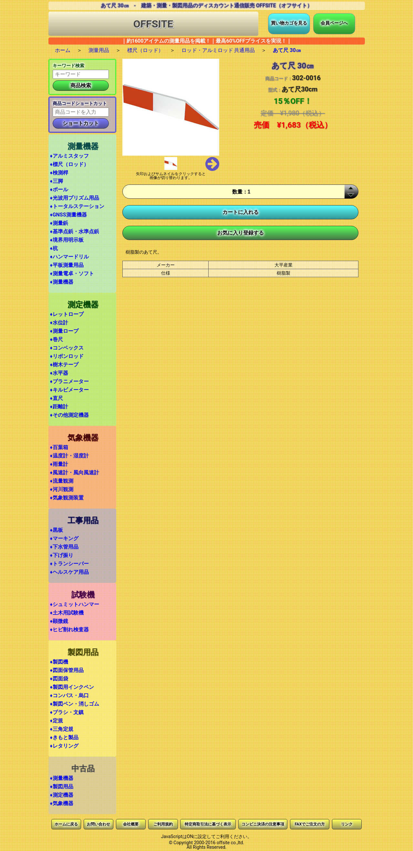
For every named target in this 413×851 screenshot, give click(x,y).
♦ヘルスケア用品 (69, 572)
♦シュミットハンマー (74, 604)
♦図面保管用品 (67, 670)
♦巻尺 (56, 339)
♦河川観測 (61, 489)
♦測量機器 (61, 282)
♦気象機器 (61, 803)
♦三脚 (56, 181)
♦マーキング (64, 538)
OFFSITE (153, 24)
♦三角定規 (61, 729)
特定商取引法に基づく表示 (208, 824)
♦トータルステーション (77, 206)
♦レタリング (64, 746)
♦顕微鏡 (59, 621)
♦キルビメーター (69, 390)
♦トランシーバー (69, 564)
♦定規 (56, 721)
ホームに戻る (66, 824)
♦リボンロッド (67, 356)
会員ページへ (334, 23)
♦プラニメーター (69, 381)
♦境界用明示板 (67, 240)
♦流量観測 (61, 481)
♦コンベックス (67, 348)
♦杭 (54, 248)
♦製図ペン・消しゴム (74, 704)
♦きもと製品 (64, 737)
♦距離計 (59, 407)
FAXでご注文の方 (310, 824)
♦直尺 (56, 398)
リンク (347, 824)
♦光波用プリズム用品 (74, 198)
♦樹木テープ (64, 365)
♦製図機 (59, 662)
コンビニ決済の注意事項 (263, 824)
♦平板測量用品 (67, 265)
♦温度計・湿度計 (69, 456)
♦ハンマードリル (69, 257)
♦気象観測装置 (67, 498)
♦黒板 (56, 530)
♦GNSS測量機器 (68, 215)
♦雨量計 (59, 464)
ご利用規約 (163, 824)
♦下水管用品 (64, 547)
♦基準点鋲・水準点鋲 (74, 231)
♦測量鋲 (59, 223)
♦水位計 (59, 323)
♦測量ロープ (64, 331)
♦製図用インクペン (72, 687)
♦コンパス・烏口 (69, 695)
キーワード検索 (68, 65)
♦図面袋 (59, 679)
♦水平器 (59, 373)
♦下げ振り (61, 555)
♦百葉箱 (59, 447)
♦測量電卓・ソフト (72, 273)
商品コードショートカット (80, 103)
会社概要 (131, 824)
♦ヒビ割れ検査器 (69, 629)
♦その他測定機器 (69, 415)
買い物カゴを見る (289, 23)
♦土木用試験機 (67, 613)
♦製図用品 (61, 786)
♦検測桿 (59, 173)
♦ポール (59, 189)
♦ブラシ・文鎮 (67, 712)
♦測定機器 (61, 795)
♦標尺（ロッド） (69, 164)
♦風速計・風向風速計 (74, 472)
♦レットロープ (67, 314)
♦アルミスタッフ (69, 156)
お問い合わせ (98, 824)
